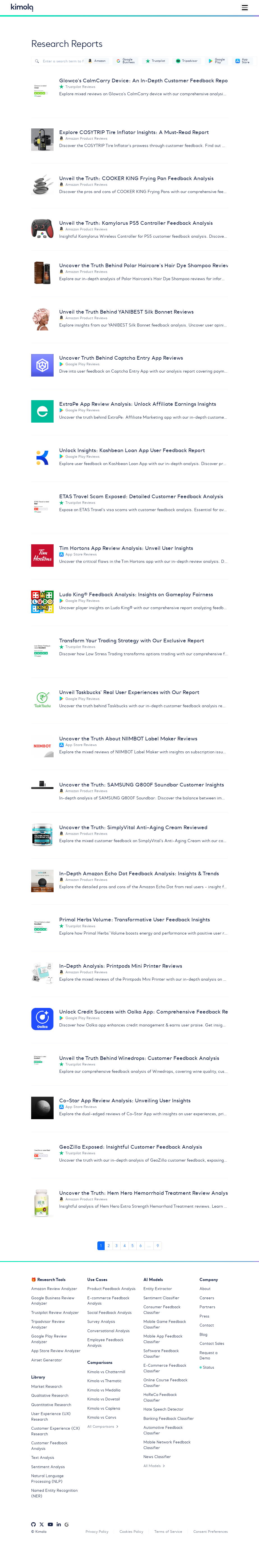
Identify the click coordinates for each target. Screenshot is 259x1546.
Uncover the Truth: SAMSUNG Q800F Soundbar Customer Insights (141, 785)
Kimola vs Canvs (101, 1418)
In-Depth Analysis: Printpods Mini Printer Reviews (120, 967)
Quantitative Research (51, 1406)
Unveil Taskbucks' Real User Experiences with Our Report (129, 693)
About (205, 1289)
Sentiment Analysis (48, 1468)
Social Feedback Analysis (109, 1313)
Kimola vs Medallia (103, 1391)
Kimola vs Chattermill (106, 1373)
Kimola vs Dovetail (103, 1400)
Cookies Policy (131, 1533)
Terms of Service (168, 1533)
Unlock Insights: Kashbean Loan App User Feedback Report (132, 450)
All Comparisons (102, 1427)
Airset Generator (46, 1361)
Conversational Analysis (108, 1332)
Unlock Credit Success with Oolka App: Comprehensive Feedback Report (143, 1012)
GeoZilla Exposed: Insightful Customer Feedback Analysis (130, 1147)
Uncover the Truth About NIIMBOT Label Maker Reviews (128, 739)
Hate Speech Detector (163, 1410)
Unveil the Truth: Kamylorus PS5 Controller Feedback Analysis (136, 223)
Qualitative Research (49, 1396)
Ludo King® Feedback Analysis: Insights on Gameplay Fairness (136, 594)
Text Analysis (42, 1458)
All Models (154, 1467)
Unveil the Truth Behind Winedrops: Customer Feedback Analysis (139, 1059)
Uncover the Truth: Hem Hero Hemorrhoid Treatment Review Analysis (143, 1194)
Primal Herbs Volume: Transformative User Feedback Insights (134, 920)
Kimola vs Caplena (103, 1409)
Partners (207, 1308)
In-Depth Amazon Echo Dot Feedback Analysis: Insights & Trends (139, 874)
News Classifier (157, 1458)
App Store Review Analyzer (56, 1352)
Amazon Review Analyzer (54, 1289)
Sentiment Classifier (161, 1299)
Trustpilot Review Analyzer (55, 1313)
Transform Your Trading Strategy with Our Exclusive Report (131, 641)
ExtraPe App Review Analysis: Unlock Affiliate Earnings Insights (137, 404)
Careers (207, 1299)
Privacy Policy (97, 1533)
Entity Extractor (157, 1289)
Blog (203, 1335)
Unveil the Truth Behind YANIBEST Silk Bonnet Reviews (126, 312)
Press (204, 1317)
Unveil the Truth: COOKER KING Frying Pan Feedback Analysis (136, 178)
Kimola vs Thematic (104, 1382)
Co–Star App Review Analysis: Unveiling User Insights (125, 1101)
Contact (207, 1326)
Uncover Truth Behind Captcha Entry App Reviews (121, 358)
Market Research (46, 1387)
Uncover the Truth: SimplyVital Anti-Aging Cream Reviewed (133, 828)
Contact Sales (212, 1344)
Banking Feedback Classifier (168, 1419)
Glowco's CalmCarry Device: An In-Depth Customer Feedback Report (143, 80)
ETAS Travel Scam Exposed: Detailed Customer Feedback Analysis (141, 496)
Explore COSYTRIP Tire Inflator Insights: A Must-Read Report (134, 132)
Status (207, 1368)
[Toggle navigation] (244, 7)
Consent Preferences (210, 1533)
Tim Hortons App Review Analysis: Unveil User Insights (126, 548)
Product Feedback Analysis (111, 1289)
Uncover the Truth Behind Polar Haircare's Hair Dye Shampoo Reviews (143, 265)
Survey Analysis (101, 1322)
